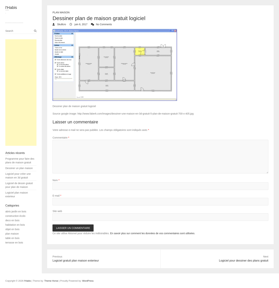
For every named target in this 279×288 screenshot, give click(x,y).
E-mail (56, 195)
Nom (55, 180)
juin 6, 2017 (80, 24)
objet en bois (12, 229)
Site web (57, 211)
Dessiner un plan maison (19, 168)
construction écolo (15, 215)
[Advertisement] (20, 92)
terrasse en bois (14, 242)
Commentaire (60, 137)
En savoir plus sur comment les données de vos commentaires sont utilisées (152, 233)
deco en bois (12, 220)
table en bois (12, 238)
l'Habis (11, 7)
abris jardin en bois (15, 211)
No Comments (104, 24)
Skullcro (61, 24)
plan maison (61, 12)
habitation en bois (15, 224)
